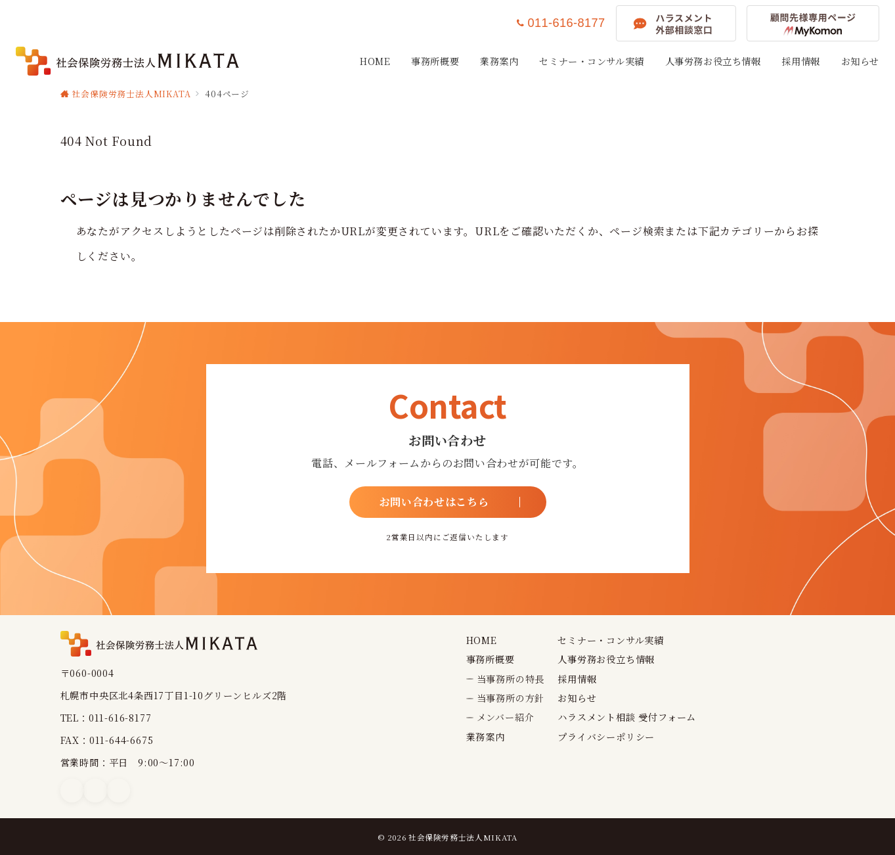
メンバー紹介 (506, 717)
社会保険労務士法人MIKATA (462, 837)
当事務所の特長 (511, 678)
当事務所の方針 (511, 698)
